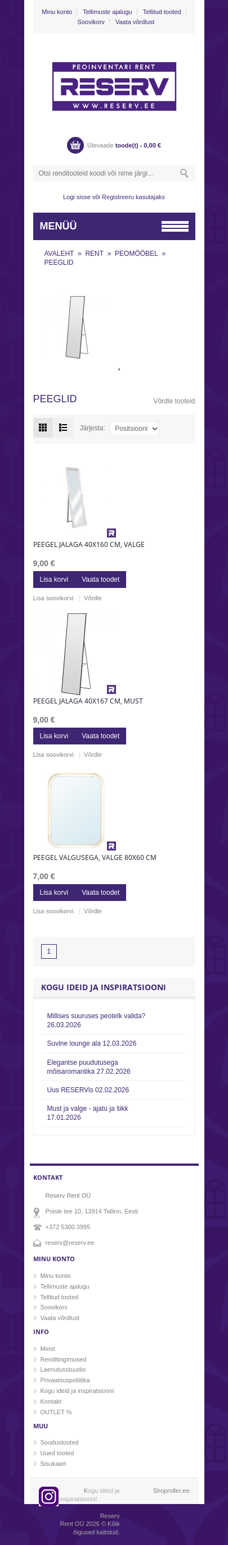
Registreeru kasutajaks (133, 197)
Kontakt (51, 1401)
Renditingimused (64, 1359)
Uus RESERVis (88, 1090)
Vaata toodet (100, 579)
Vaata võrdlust (135, 22)
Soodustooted (60, 1442)
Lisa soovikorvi (53, 598)
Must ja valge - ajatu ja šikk (87, 1113)
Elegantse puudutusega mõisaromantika (89, 1067)
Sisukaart (53, 1463)
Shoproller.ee (171, 1490)
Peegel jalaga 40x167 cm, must (88, 701)
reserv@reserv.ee (70, 1242)
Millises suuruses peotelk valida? (96, 1020)
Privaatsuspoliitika (65, 1380)
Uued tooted (57, 1453)
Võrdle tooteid (174, 401)
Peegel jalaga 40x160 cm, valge (89, 544)
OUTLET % (56, 1412)
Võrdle (93, 598)
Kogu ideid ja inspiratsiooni (77, 1390)
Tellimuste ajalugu (107, 11)
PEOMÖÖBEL (136, 254)
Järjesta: (92, 429)
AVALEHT (59, 254)
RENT (94, 254)
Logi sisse (77, 197)
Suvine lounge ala (92, 1043)
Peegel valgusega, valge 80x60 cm (95, 857)
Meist (48, 1348)
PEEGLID (59, 262)
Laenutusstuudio (63, 1369)
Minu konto (57, 11)
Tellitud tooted (162, 11)
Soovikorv (91, 22)
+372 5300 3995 (68, 1227)
